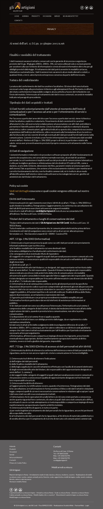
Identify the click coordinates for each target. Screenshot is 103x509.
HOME (16, 16)
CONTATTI (18, 20)
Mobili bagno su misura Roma (19, 497)
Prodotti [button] (36, 16)
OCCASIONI (47, 16)
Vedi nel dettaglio (19, 190)
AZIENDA (25, 16)
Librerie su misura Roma (80, 493)
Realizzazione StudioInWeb (63, 505)
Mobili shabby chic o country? (44, 495)
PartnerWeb (79, 505)
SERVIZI (57, 16)
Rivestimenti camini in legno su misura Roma (72, 495)
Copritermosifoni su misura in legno (22, 493)
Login (87, 505)
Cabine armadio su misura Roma (20, 495)
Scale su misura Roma (62, 493)
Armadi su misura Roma (44, 493)
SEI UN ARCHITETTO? (70, 16)
